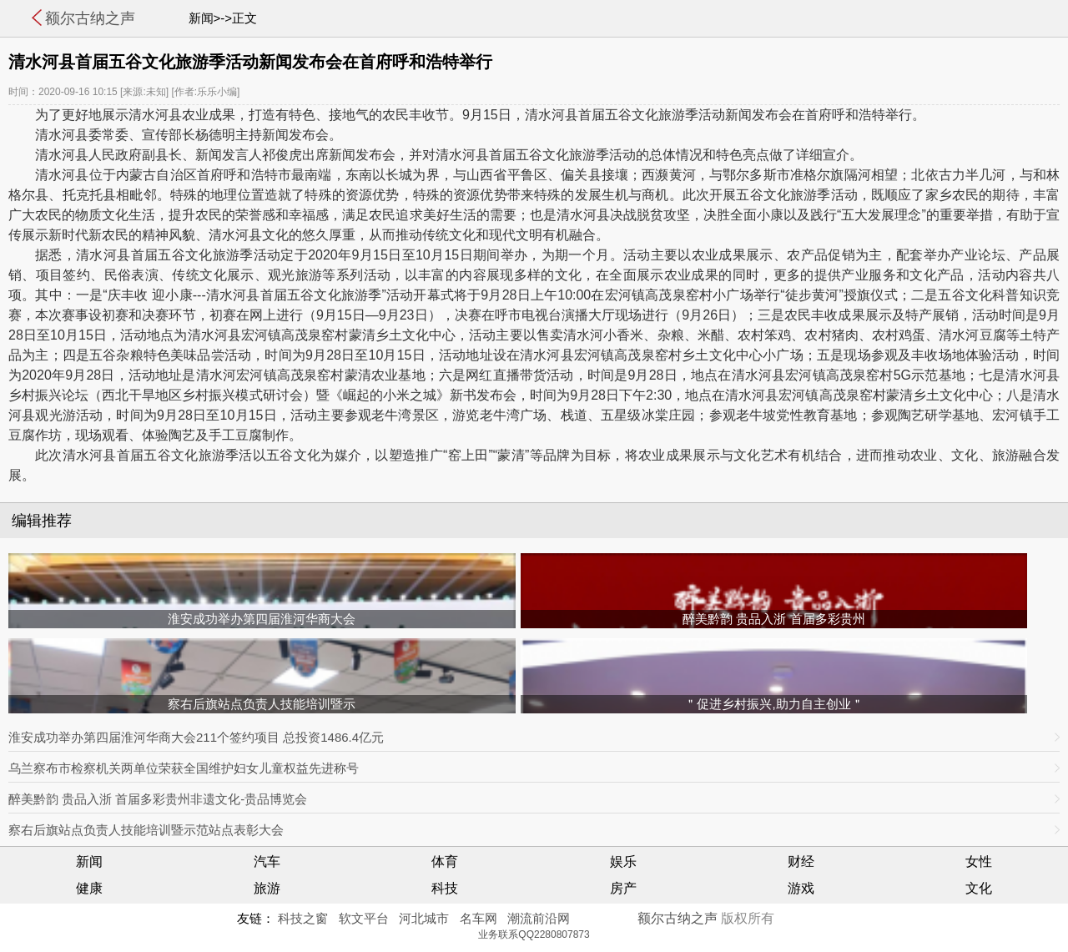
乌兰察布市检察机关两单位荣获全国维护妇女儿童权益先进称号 (183, 768)
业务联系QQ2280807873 (533, 934)
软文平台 (364, 918)
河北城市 (424, 918)
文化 (978, 888)
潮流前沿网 (538, 918)
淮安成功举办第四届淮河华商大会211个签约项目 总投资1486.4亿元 (196, 737)
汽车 (267, 861)
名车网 (478, 918)
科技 (444, 888)
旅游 (267, 888)
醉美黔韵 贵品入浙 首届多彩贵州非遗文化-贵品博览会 (157, 799)
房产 (623, 888)
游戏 (801, 888)
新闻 (89, 861)
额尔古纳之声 (90, 18)
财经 (801, 861)
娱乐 (623, 861)
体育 (444, 861)
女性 (978, 861)
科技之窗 (303, 918)
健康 (89, 888)
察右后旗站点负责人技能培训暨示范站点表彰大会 (146, 830)
